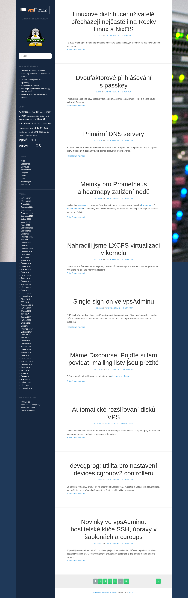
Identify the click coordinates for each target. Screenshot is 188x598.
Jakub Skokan (112, 92)
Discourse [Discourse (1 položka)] (30, 116)
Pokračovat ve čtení (76, 49)
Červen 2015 (26, 376)
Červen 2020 (26, 263)
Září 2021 (25, 240)
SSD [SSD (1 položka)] (34, 135)
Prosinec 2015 (27, 361)
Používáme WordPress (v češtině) (105, 593)
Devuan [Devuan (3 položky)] (22, 116)
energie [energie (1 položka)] (47, 116)
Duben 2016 (26, 350)
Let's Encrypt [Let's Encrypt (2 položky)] (29, 128)
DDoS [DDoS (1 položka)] (41, 112)
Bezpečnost (25, 164)
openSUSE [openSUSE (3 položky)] (44, 132)
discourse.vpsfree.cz (120, 376)
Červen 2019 (26, 281)
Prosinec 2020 (27, 249)
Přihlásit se (25, 402)
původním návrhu (75, 209)
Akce (23, 161)
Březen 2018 (26, 311)
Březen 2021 (26, 243)
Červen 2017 (26, 317)
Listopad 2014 (26, 388)
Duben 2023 (26, 219)
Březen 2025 (26, 201)
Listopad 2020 (26, 252)
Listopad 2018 (26, 296)
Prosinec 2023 (27, 213)
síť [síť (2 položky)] (37, 135)
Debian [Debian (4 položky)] (47, 112)
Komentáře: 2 (127, 424)
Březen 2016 (26, 353)
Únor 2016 (25, 356)
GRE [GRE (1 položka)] (35, 119)
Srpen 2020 (25, 261)
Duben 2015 (26, 382)
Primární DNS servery (30, 85)
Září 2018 (25, 302)
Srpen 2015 (25, 373)
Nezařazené (26, 170)
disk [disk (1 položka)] (34, 116)
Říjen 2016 (25, 335)
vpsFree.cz (25, 185)
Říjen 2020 (25, 255)
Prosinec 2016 (27, 329)
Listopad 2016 (26, 332)
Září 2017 (25, 314)
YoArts (131, 593)
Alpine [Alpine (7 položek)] (23, 111)
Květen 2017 (26, 320)
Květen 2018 (26, 308)
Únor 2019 (25, 290)
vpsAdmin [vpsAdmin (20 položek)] (27, 139)
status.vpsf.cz (84, 205)
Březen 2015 (26, 385)
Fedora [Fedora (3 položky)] (22, 119)
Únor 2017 (25, 326)
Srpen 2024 (25, 204)
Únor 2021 (25, 246)
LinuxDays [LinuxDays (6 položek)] (41, 127)
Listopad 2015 (26, 365)
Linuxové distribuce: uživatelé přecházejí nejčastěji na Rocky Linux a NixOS (35, 74)
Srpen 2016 (25, 341)
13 (126, 581)
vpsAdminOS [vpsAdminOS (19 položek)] (30, 146)
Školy (23, 179)
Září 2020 (25, 258)
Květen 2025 (26, 198)
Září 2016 (25, 338)
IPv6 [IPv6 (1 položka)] (33, 124)
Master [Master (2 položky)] (22, 132)
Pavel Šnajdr (113, 369)
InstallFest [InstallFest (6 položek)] (25, 123)
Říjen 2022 (25, 225)
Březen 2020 (26, 269)
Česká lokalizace (28, 411)
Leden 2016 (26, 358)
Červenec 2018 (27, 305)
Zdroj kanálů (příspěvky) (30, 405)
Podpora (24, 173)
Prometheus (146, 205)
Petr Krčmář (112, 36)
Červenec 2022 (27, 228)
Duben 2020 (26, 266)
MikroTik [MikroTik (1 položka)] (27, 132)
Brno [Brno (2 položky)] (29, 112)
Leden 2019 (26, 293)
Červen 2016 (26, 344)
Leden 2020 (26, 275)
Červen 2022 (26, 231)
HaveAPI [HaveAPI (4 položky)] (41, 119)
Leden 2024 (26, 210)
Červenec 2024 (27, 207)
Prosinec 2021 (27, 237)
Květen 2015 (26, 379)
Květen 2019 (26, 284)
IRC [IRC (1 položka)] (36, 124)
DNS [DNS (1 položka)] (37, 116)
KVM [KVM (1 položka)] (39, 124)
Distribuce (25, 167)
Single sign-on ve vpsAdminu (113, 301)
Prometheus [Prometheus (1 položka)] (28, 135)
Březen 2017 (26, 323)
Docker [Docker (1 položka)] (42, 116)
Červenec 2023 (27, 216)
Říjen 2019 (25, 278)
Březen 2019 (26, 287)
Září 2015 (25, 370)
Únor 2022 (25, 234)
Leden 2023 (26, 222)
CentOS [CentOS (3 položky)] (35, 112)
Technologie (26, 182)
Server (23, 176)
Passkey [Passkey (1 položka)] (21, 135)
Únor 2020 (25, 272)
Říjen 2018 (25, 299)
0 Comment (127, 36)
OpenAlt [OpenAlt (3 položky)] (34, 132)
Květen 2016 (26, 347)
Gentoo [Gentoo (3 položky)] (29, 119)
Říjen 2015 (25, 368)
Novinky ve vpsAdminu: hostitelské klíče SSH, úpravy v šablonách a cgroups (114, 529)
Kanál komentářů (28, 408)
